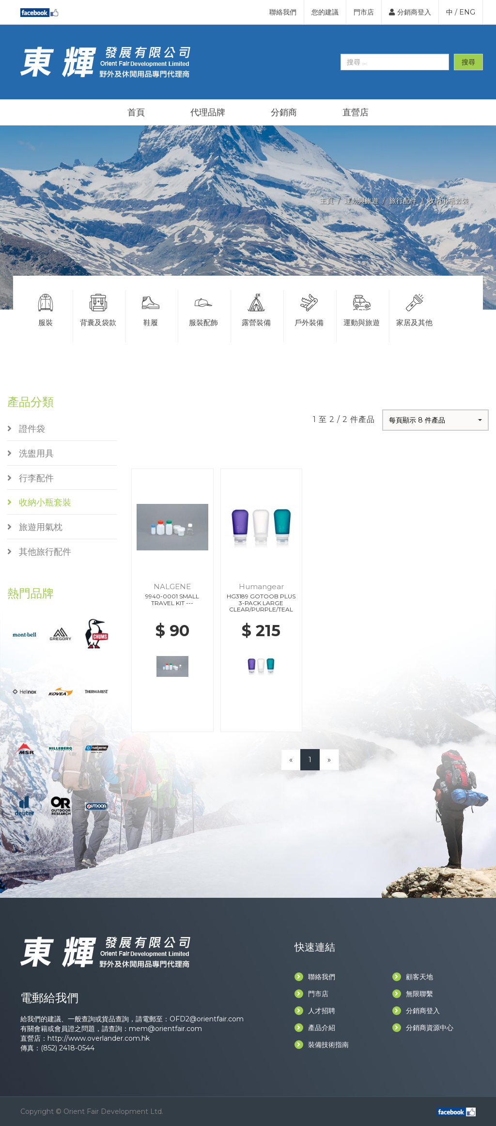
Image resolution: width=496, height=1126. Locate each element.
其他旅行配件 (39, 552)
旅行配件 (403, 200)
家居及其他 (415, 308)
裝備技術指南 (321, 1044)
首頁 (136, 112)
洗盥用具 (30, 453)
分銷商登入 (410, 12)
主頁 (326, 200)
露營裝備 (256, 308)
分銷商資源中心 (422, 1027)
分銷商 (284, 112)
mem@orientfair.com (165, 1028)
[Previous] (291, 759)
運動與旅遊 (361, 200)
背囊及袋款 (98, 308)
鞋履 (151, 308)
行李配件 (30, 478)
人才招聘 (314, 1010)
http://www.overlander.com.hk (98, 1038)
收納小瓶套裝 (448, 200)
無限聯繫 (412, 993)
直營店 (355, 112)
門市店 (364, 12)
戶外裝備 (309, 308)
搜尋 (468, 62)
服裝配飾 (203, 308)
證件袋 (26, 428)
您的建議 (325, 12)
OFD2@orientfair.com (207, 1019)
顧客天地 (412, 976)
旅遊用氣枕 (34, 527)
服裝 (45, 308)
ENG (467, 12)
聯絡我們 (282, 12)
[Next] (329, 759)
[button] (435, 420)
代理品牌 (207, 112)
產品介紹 (314, 1027)
